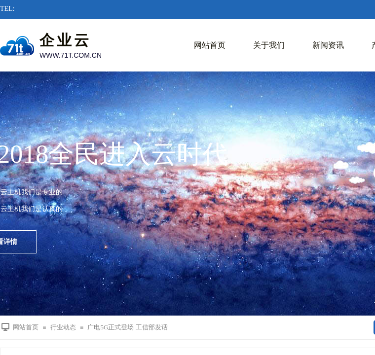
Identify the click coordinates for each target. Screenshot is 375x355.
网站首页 (209, 45)
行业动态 (63, 327)
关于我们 (269, 45)
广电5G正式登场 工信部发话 (127, 327)
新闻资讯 (328, 45)
